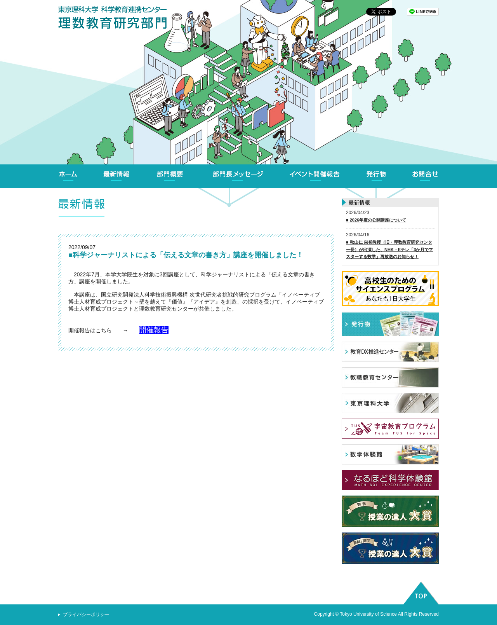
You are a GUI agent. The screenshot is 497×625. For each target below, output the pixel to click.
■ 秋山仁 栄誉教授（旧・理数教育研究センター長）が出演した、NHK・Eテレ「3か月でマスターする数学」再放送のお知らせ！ (389, 249)
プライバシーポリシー (86, 614)
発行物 (376, 176)
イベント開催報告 (315, 176)
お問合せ (425, 176)
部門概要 (170, 176)
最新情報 (116, 176)
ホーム (68, 176)
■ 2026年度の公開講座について (376, 220)
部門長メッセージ (237, 176)
